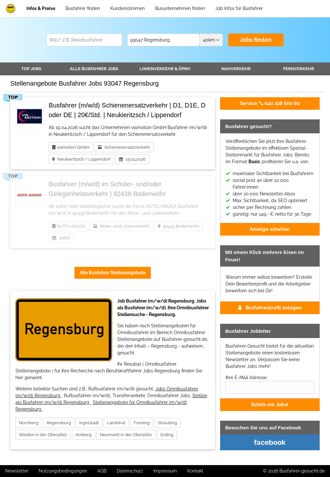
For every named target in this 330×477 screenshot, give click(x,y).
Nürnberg (28, 422)
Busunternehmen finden (180, 8)
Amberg (83, 434)
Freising (142, 422)
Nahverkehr (236, 68)
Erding (166, 434)
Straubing (167, 422)
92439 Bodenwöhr (178, 226)
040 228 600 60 (270, 103)
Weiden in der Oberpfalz (43, 434)
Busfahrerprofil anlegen (270, 308)
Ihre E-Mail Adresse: (246, 377)
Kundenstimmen (127, 8)
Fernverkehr (298, 68)
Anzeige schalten (270, 229)
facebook (270, 442)
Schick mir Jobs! (269, 404)
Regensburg (59, 422)
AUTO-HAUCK (68, 226)
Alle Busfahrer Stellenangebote (113, 272)
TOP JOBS (31, 68)
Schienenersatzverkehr (124, 147)
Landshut (116, 422)
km (211, 39)
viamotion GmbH (71, 147)
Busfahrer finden (82, 8)
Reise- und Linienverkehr (121, 226)
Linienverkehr (165, 68)
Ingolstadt (89, 422)
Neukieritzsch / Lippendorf (81, 159)
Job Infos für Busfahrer (239, 8)
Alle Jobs (94, 68)
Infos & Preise (40, 8)
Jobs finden (256, 39)
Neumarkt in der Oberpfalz (126, 434)
